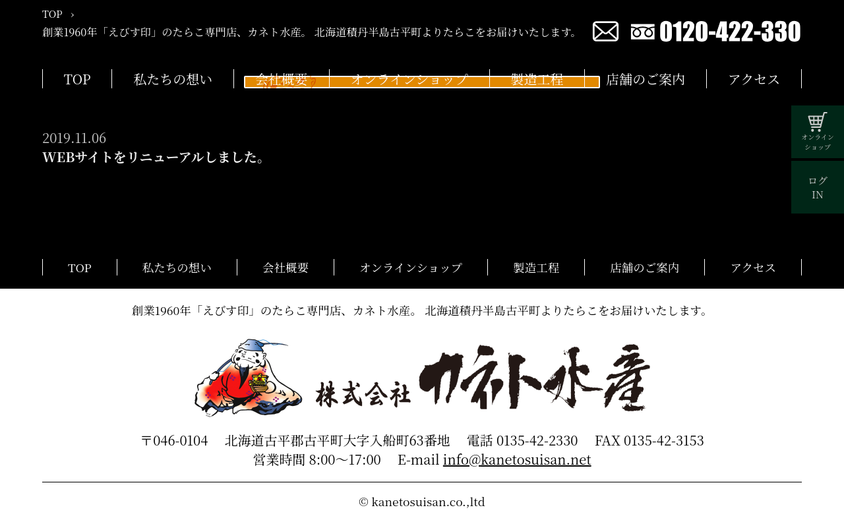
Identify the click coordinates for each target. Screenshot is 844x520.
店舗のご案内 (645, 78)
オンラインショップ (409, 78)
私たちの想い (172, 78)
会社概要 (281, 78)
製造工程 (537, 78)
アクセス (754, 78)
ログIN (818, 187)
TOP (77, 78)
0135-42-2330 (537, 439)
